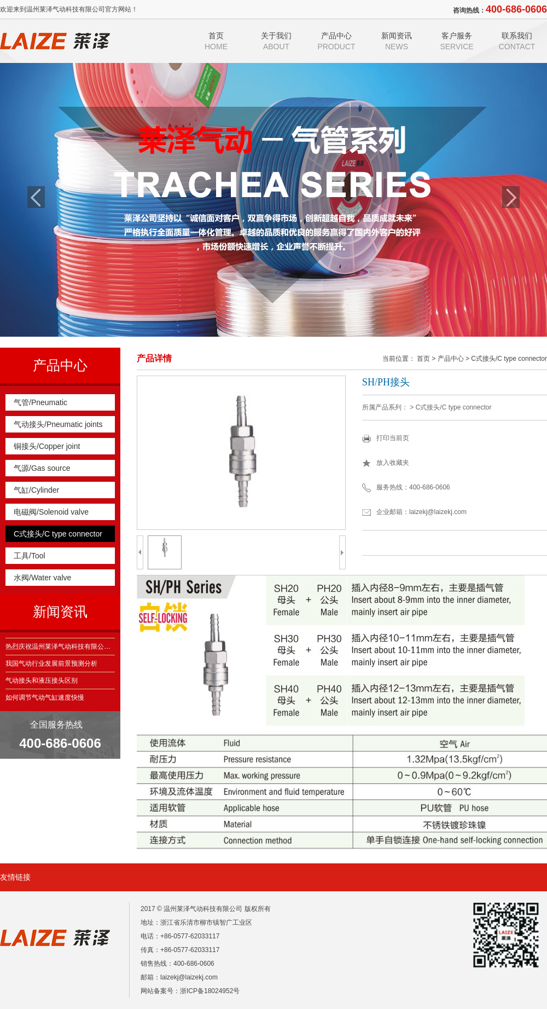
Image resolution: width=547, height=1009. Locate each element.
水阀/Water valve (42, 577)
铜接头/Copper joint (47, 446)
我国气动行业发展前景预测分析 (51, 663)
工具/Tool (29, 555)
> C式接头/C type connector (506, 358)
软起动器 (92, 877)
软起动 (50, 877)
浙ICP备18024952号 (210, 991)
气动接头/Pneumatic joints (58, 424)
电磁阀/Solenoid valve (51, 512)
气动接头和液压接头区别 (41, 680)
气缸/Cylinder (36, 490)
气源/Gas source (42, 468)
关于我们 (276, 41)
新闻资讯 (396, 41)
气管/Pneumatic (40, 402)
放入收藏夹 (392, 462)
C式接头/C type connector (58, 533)
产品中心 (336, 41)
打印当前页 (392, 438)
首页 (216, 41)
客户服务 (457, 41)
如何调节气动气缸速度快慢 (44, 697)
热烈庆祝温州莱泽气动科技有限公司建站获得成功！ (60, 646)
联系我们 (517, 41)
